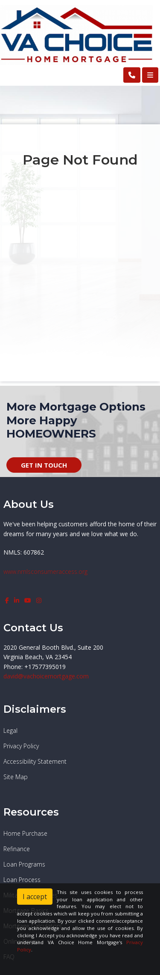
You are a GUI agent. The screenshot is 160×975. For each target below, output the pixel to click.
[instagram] (38, 600)
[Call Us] (131, 75)
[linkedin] (16, 600)
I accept (35, 896)
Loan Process (22, 880)
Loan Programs (24, 864)
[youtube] (27, 600)
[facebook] (7, 600)
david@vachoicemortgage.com (46, 676)
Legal (10, 730)
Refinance (16, 849)
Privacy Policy (21, 746)
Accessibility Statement (35, 761)
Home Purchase (25, 833)
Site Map (15, 777)
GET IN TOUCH (44, 465)
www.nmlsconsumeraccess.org (45, 571)
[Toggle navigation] (150, 75)
